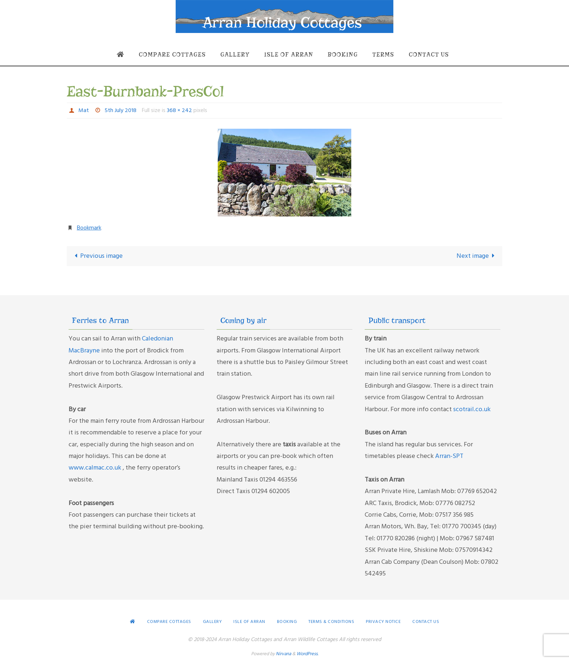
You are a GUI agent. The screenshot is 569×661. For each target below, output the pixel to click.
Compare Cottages (169, 621)
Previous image (97, 256)
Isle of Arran (249, 621)
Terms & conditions (331, 621)
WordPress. (307, 654)
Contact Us (425, 621)
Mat (83, 110)
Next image (477, 256)
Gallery (212, 621)
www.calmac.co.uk (96, 468)
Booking (287, 621)
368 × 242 (179, 110)
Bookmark (89, 228)
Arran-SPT (449, 456)
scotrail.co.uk (472, 409)
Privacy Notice (383, 621)
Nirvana (283, 654)
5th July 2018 (120, 110)
